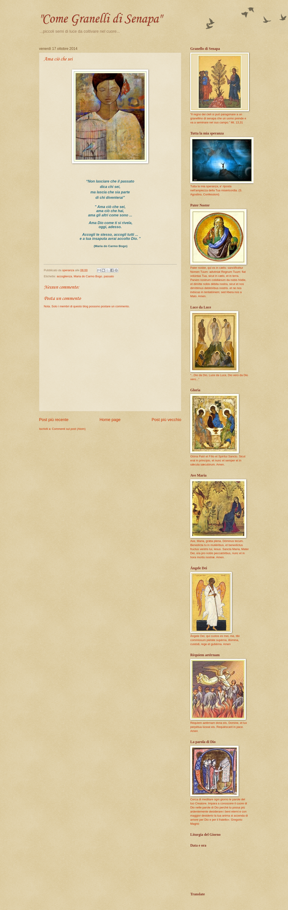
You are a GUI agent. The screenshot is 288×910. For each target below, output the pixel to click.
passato (109, 276)
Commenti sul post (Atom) (69, 429)
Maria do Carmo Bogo (88, 276)
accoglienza (64, 276)
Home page (110, 419)
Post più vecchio (166, 419)
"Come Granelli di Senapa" (100, 19)
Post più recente (53, 419)
